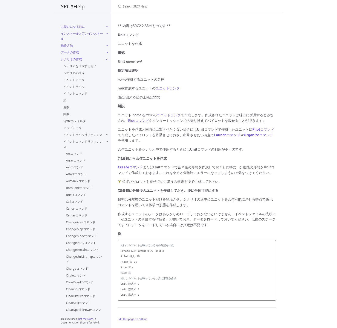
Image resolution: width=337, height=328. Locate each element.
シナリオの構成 (73, 73)
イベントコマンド (75, 93)
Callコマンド (74, 202)
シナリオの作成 (71, 59)
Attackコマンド (76, 174)
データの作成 (70, 52)
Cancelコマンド (76, 208)
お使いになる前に (73, 26)
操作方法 (67, 45)
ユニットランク (168, 88)
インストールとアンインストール (82, 36)
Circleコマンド (76, 275)
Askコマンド (74, 167)
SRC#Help (73, 6)
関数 (66, 114)
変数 (66, 107)
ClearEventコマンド (79, 282)
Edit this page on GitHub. (133, 319)
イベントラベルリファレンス (83, 135)
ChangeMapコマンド (80, 229)
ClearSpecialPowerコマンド (83, 312)
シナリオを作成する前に (80, 66)
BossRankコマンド (79, 188)
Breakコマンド (76, 195)
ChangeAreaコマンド (80, 222)
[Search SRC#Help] (168, 6)
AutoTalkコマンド (78, 181)
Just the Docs (85, 319)
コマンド (263, 129)
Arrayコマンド (76, 160)
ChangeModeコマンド (81, 236)
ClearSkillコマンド (78, 303)
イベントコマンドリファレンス (83, 144)
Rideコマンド (138, 120)
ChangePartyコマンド (81, 243)
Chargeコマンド (77, 268)
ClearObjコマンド (78, 289)
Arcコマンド (74, 153)
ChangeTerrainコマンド (82, 250)
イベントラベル (73, 87)
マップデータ (72, 128)
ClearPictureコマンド (80, 296)
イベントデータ (73, 80)
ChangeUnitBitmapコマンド (84, 259)
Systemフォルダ (74, 121)
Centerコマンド (76, 215)
